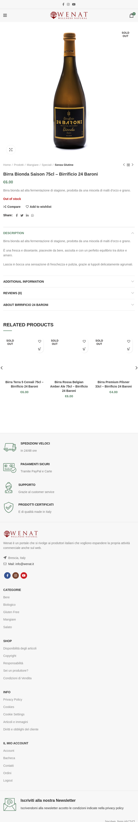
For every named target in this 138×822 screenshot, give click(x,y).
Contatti (8, 765)
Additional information (23, 281)
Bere (6, 597)
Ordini (7, 773)
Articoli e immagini (15, 722)
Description (13, 233)
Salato (7, 627)
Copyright (9, 656)
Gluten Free (11, 612)
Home (7, 164)
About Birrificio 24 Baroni (25, 305)
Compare (14, 206)
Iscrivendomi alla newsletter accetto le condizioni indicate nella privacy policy (72, 808)
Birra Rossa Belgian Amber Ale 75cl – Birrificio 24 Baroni (69, 386)
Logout (8, 780)
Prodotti (19, 164)
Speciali (47, 164)
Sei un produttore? (15, 670)
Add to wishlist (41, 206)
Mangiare (33, 164)
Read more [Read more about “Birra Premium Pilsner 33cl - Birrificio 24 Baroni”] (129, 349)
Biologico (9, 604)
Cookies (8, 707)
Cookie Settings (13, 714)
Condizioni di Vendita (17, 678)
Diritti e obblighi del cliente (21, 729)
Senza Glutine (64, 164)
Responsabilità (13, 663)
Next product (132, 165)
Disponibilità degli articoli (19, 648)
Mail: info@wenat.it (20, 564)
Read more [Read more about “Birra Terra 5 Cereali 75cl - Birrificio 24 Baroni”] (40, 349)
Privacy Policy (12, 699)
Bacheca (9, 758)
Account (8, 750)
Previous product (124, 165)
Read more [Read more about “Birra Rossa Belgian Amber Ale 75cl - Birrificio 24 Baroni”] (84, 349)
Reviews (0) (12, 293)
